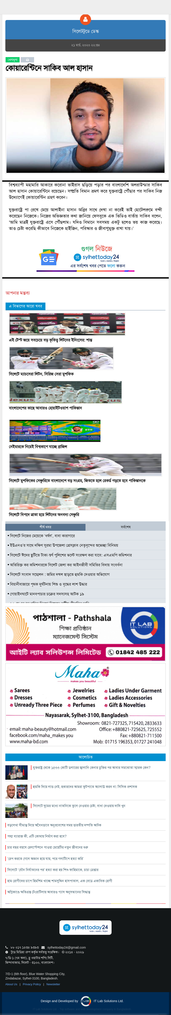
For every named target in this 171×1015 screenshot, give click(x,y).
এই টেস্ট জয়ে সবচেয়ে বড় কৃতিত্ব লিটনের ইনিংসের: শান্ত (50, 340)
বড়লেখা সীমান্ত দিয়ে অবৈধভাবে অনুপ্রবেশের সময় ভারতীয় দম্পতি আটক (54, 825)
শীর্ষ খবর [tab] (45, 527)
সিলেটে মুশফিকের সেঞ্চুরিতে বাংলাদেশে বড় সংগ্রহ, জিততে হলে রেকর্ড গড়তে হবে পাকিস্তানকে (77, 480)
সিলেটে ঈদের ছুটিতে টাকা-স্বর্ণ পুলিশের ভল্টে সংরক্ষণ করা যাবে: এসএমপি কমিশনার (70, 555)
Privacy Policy (32, 984)
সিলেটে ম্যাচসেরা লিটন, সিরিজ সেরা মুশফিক (41, 374)
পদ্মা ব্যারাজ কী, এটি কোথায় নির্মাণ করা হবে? (37, 836)
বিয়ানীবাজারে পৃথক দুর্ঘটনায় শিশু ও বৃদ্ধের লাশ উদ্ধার (47, 584)
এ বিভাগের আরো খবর (25, 306)
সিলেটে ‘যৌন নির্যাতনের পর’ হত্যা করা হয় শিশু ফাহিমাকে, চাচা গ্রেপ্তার (52, 869)
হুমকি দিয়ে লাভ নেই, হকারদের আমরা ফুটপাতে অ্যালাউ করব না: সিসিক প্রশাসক (85, 786)
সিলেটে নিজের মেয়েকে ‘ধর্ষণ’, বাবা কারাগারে (41, 535)
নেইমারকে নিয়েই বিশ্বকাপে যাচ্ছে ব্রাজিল (38, 446)
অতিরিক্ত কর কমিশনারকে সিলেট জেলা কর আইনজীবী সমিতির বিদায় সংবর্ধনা (65, 565)
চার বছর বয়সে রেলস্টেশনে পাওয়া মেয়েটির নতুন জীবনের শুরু (47, 847)
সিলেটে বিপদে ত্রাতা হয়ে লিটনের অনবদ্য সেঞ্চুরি (44, 514)
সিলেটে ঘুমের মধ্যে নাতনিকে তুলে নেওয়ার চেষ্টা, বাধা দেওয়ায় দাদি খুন (79, 806)
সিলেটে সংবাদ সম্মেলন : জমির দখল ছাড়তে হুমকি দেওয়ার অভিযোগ (59, 574)
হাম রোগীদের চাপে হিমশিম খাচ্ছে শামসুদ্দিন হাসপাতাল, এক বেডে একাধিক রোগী (59, 881)
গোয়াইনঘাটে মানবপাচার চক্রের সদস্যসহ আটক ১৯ (46, 594)
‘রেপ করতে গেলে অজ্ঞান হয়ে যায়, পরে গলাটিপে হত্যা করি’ (45, 858)
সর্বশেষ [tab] (125, 527)
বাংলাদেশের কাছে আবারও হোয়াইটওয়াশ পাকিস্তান (45, 408)
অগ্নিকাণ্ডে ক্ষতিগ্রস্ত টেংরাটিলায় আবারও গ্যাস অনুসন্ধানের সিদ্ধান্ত (48, 892)
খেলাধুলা (12, 60)
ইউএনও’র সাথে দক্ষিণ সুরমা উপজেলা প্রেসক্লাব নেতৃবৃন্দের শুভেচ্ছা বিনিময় (63, 545)
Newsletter (53, 984)
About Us (11, 984)
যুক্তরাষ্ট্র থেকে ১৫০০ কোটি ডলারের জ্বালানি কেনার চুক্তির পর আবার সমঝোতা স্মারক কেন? (92, 767)
